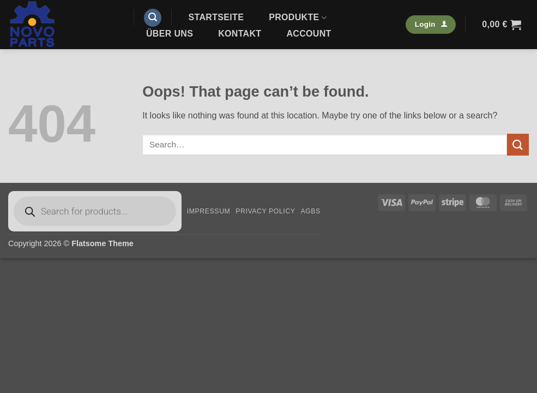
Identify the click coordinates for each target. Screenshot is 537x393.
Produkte (298, 18)
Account (308, 33)
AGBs (310, 211)
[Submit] (518, 144)
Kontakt (239, 33)
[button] (152, 18)
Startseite (216, 17)
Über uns (169, 33)
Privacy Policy (265, 211)
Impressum (209, 211)
